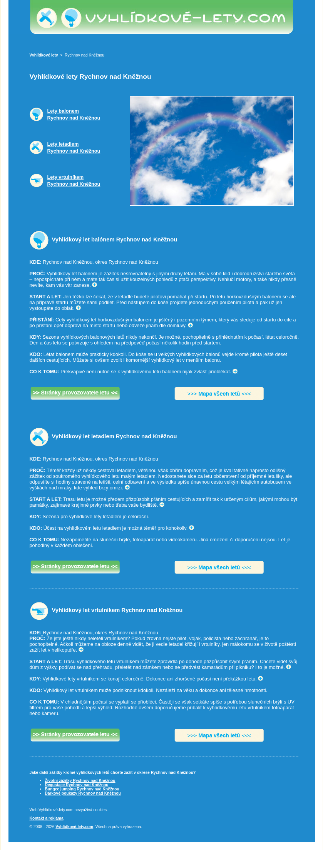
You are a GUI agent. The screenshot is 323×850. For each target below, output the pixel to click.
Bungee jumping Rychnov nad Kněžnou (82, 789)
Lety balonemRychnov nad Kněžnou (73, 114)
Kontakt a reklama (47, 818)
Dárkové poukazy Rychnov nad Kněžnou (83, 793)
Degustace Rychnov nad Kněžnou (77, 785)
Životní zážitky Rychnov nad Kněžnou (80, 780)
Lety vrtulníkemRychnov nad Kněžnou (73, 180)
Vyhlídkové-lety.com (74, 827)
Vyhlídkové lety (44, 55)
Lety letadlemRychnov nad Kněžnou (73, 147)
